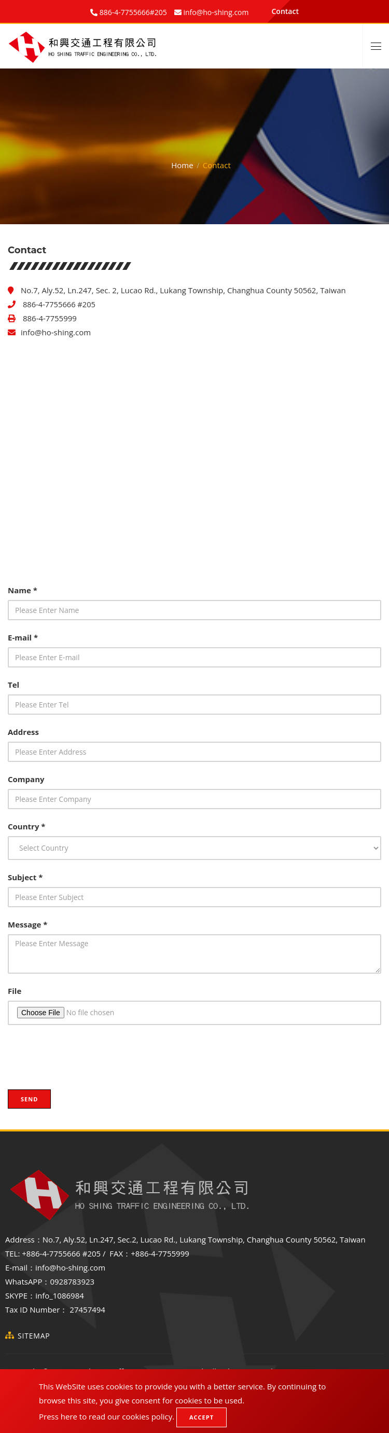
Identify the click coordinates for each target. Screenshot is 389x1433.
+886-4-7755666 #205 (61, 1253)
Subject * (25, 877)
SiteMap (34, 1336)
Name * (22, 590)
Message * (27, 924)
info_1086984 (59, 1295)
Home (182, 165)
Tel (13, 684)
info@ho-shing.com (56, 332)
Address (23, 732)
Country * (27, 826)
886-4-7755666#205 (132, 12)
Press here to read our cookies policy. (106, 1416)
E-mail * (23, 637)
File (14, 991)
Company (26, 779)
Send (29, 1099)
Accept (201, 1417)
